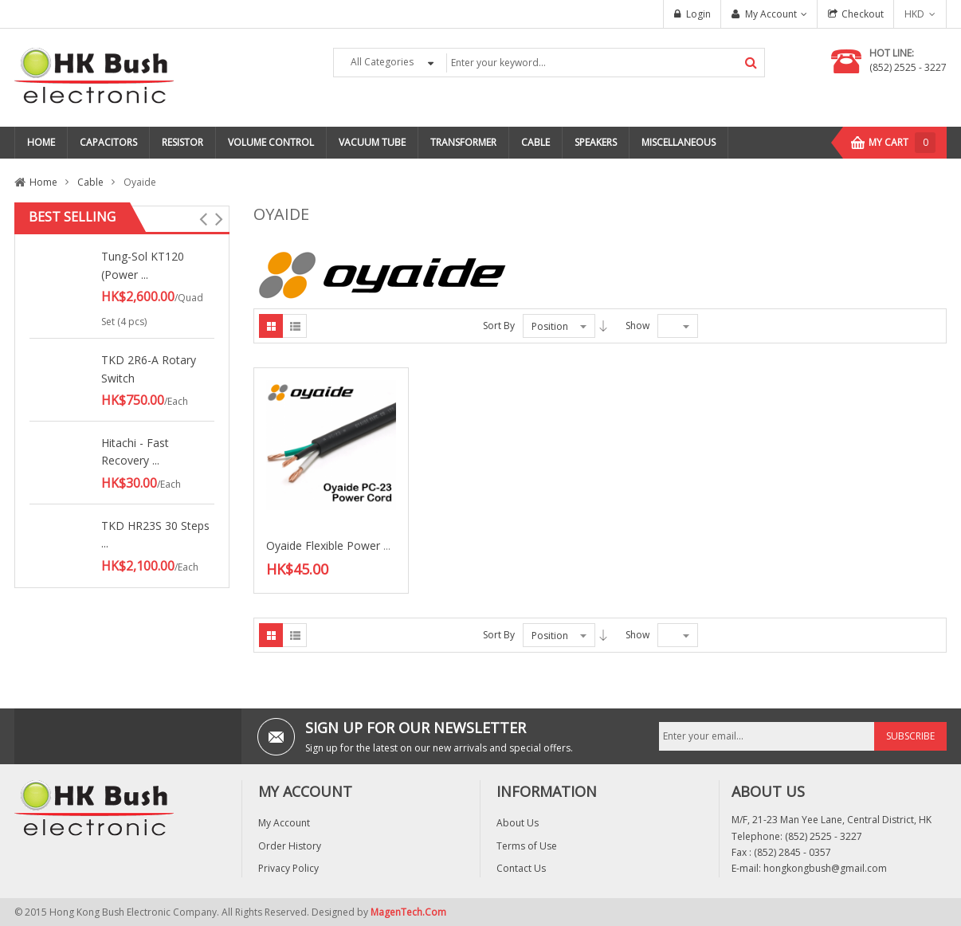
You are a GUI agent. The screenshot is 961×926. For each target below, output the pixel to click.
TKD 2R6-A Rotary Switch (148, 368)
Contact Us (521, 868)
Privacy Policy (288, 868)
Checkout (862, 14)
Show (637, 325)
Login (698, 14)
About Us (517, 823)
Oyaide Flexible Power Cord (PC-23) (357, 545)
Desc (603, 326)
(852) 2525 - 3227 (908, 67)
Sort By (499, 325)
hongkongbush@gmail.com (825, 868)
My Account (771, 14)
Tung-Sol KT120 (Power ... (142, 265)
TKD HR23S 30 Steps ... (155, 534)
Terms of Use (526, 846)
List (295, 326)
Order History (289, 846)
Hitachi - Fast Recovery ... (135, 451)
